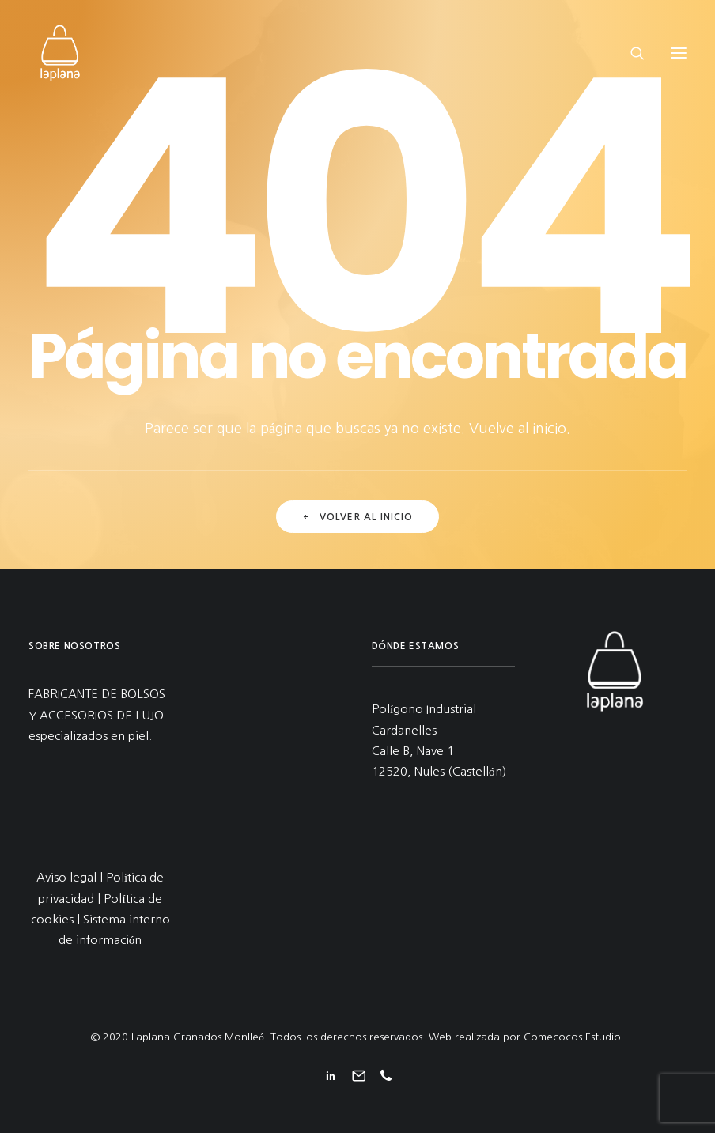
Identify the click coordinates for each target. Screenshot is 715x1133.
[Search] (630, 53)
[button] (678, 53)
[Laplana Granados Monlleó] (60, 53)
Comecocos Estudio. (574, 1037)
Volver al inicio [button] (357, 517)
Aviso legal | (71, 877)
